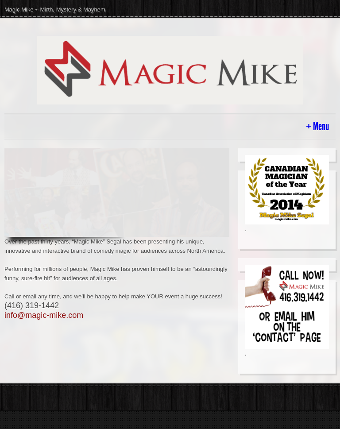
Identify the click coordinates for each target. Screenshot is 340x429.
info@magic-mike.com (43, 315)
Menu (321, 126)
